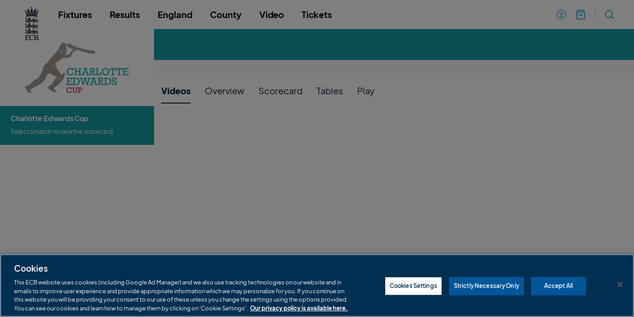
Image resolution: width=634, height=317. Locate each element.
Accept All (558, 298)
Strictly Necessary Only (486, 298)
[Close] (620, 296)
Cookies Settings (413, 298)
